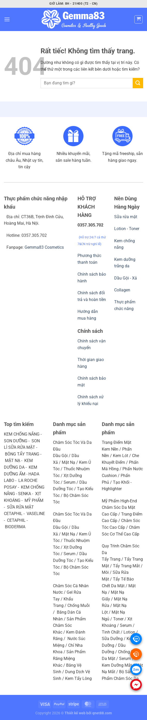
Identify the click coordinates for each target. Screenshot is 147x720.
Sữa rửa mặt (125, 216)
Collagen (122, 290)
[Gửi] (138, 83)
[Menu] (7, 19)
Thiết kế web (75, 713)
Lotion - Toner (126, 228)
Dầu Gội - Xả (125, 278)
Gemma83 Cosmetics (44, 247)
